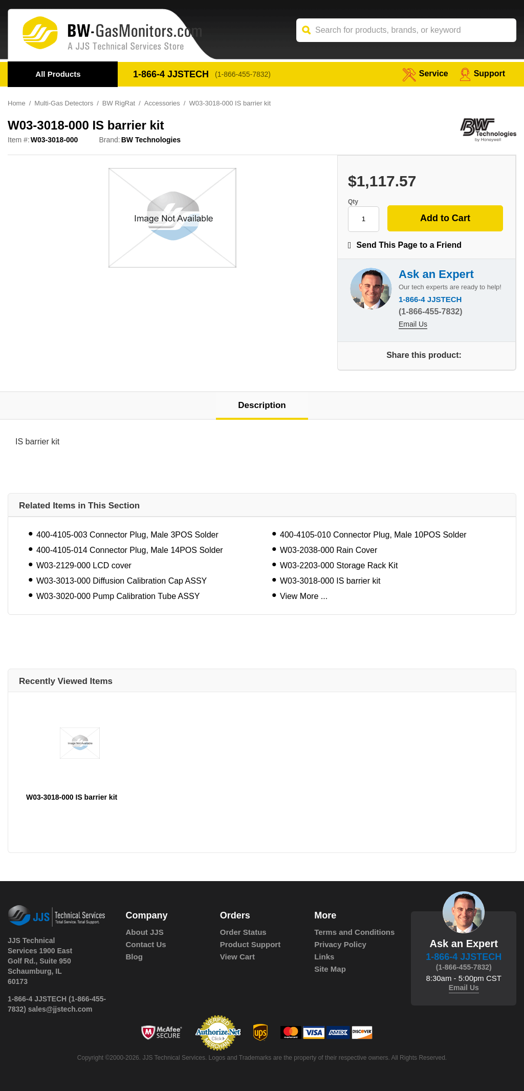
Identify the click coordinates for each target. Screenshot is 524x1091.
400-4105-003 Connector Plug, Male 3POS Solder (127, 534)
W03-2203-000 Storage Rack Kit (339, 565)
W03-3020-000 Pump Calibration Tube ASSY (118, 596)
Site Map (330, 969)
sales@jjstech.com (60, 1009)
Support (482, 73)
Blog (134, 956)
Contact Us (146, 944)
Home (17, 103)
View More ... (304, 596)
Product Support (250, 944)
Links (324, 956)
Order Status (243, 932)
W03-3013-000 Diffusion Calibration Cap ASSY (121, 580)
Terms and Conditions (354, 932)
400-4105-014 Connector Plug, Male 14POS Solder (129, 550)
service (425, 73)
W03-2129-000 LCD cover (84, 565)
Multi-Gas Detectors (63, 103)
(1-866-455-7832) (243, 74)
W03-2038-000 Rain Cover (328, 550)
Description (262, 405)
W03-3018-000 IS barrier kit (330, 580)
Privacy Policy (340, 944)
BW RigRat (118, 103)
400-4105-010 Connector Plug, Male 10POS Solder (373, 534)
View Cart (237, 956)
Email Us (413, 324)
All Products (57, 74)
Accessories (162, 103)
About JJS (145, 932)
